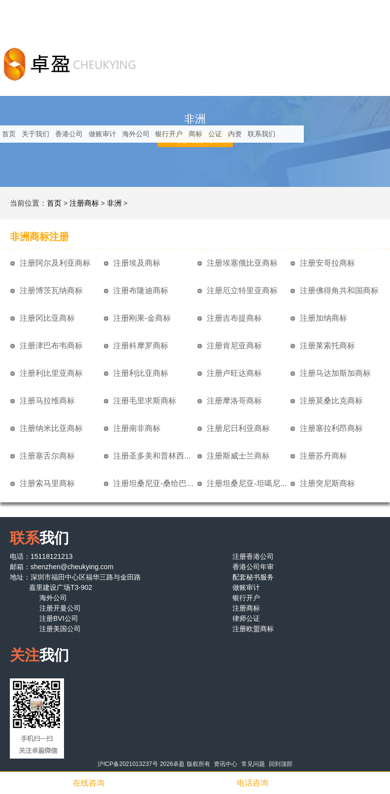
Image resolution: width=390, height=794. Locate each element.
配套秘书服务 (253, 577)
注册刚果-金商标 (142, 318)
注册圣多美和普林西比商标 (160, 456)
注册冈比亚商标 (47, 318)
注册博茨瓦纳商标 (51, 290)
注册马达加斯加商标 (335, 373)
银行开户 (169, 134)
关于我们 (35, 134)
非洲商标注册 (39, 236)
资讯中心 (225, 764)
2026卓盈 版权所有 (185, 764)
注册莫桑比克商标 (331, 401)
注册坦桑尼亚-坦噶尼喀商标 (255, 483)
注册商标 (84, 203)
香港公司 (69, 134)
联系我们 (261, 134)
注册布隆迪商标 (140, 290)
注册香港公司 (253, 556)
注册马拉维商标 (47, 401)
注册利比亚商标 (140, 373)
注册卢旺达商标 (234, 373)
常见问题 (253, 764)
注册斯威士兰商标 (238, 456)
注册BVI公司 (58, 618)
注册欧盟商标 (253, 629)
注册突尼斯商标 (327, 483)
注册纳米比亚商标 (51, 428)
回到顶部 (280, 764)
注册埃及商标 (137, 263)
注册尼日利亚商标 (238, 428)
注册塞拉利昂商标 (331, 428)
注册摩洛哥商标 (234, 401)
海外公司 (136, 134)
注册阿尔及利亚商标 (55, 263)
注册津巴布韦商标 (51, 345)
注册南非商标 (137, 428)
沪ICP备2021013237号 (128, 764)
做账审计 (102, 134)
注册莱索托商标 (327, 345)
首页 (9, 134)
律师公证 (246, 618)
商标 (195, 134)
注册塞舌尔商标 (47, 456)
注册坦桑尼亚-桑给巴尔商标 (161, 483)
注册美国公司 (60, 629)
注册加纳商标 (323, 318)
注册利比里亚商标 (51, 373)
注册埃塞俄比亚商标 (242, 263)
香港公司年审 (253, 567)
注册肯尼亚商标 (234, 345)
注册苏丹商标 (323, 456)
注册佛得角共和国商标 (339, 290)
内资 (235, 134)
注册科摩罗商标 (140, 345)
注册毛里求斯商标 (144, 401)
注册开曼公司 (60, 608)
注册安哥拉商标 (327, 263)
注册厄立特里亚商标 (242, 290)
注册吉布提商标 (234, 318)
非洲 (114, 203)
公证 (215, 134)
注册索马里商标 (47, 483)
